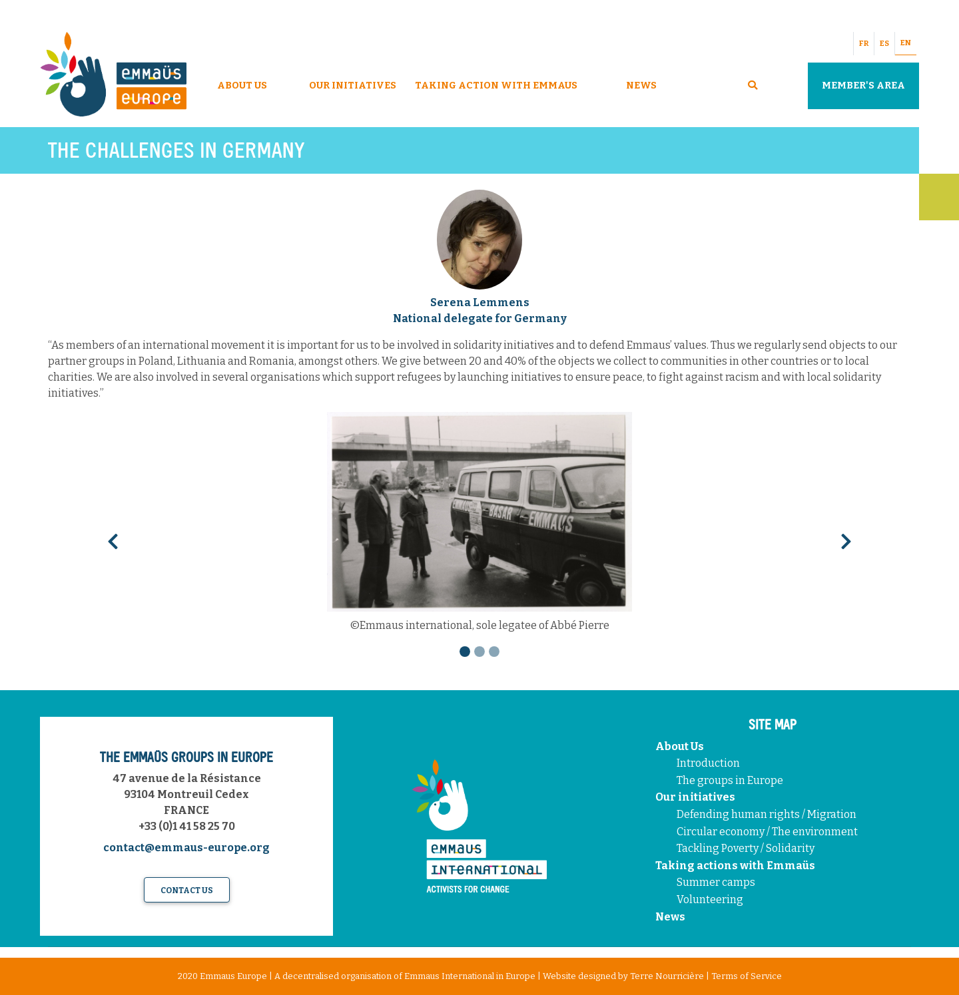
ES (884, 43)
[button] (112, 538)
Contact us (186, 890)
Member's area (863, 85)
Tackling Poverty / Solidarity (745, 848)
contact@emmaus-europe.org (186, 847)
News (641, 85)
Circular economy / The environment (768, 831)
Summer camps (716, 882)
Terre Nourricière (667, 976)
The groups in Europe (731, 780)
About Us (242, 85)
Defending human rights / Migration (767, 814)
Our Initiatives (352, 85)
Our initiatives (695, 797)
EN (905, 43)
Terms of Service (746, 976)
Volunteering (710, 899)
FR (863, 43)
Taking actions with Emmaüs (735, 865)
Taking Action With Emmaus (497, 85)
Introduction (708, 763)
